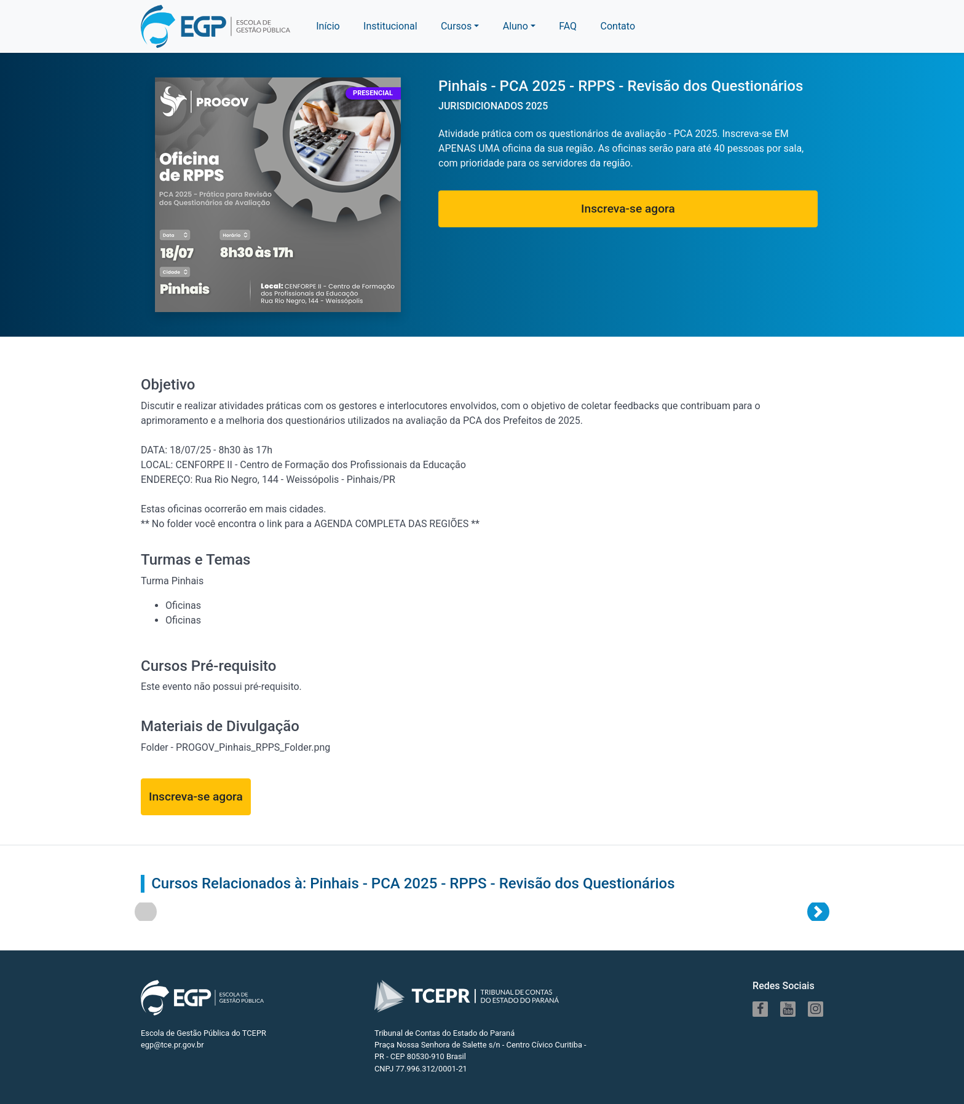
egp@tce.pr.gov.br (172, 1044)
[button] (519, 26)
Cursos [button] (456, 26)
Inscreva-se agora (628, 209)
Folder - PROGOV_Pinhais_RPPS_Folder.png (235, 747)
